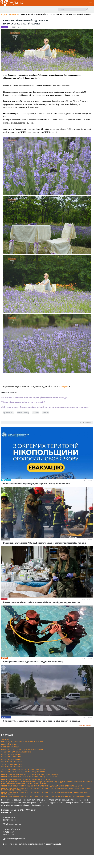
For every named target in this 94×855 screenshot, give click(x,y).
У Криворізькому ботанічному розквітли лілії (23, 402)
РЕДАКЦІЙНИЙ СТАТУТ (10, 744)
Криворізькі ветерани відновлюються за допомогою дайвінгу (33, 661)
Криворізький (8, 413)
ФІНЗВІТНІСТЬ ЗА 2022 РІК (11, 757)
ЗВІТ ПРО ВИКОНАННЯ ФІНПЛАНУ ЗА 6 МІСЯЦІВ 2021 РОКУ (23, 772)
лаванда (45, 413)
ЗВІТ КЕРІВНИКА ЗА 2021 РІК (12, 762)
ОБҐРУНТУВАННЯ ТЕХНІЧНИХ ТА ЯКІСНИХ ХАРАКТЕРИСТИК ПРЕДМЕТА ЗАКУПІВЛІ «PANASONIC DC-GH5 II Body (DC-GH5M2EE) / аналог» (44, 793)
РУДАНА (16, 3)
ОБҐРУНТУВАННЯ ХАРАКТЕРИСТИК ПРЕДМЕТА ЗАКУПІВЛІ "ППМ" (25, 779)
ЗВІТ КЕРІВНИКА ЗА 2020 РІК (12, 764)
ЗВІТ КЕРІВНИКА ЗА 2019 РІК (12, 767)
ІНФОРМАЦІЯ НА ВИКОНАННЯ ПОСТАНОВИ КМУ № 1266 (22, 742)
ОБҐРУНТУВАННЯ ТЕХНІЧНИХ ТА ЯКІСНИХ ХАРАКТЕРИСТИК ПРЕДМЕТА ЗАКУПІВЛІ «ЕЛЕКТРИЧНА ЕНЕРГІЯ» (42, 786)
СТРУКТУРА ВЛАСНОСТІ (10, 747)
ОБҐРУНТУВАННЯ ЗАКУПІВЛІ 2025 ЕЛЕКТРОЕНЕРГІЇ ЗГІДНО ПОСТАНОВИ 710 (30, 774)
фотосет (35, 413)
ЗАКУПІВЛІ (5, 739)
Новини (14, 15)
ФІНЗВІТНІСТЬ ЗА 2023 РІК (11, 754)
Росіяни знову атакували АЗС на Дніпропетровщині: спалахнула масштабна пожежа (44, 543)
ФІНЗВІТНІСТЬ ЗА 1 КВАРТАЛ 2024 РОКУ (16, 752)
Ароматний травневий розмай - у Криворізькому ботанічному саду (34, 397)
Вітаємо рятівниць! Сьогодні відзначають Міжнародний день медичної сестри (41, 602)
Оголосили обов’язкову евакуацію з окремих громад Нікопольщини (36, 483)
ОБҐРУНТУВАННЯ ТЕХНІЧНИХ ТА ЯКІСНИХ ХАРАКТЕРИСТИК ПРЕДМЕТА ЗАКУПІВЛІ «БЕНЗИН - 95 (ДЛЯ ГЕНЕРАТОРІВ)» (45, 796)
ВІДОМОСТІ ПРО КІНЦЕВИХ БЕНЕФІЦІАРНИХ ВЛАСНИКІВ (22, 749)
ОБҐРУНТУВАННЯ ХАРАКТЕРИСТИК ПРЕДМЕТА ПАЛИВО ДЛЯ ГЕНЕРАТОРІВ (29, 777)
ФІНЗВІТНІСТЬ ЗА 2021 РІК (11, 759)
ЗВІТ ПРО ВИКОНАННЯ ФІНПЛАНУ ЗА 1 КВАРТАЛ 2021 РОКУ (23, 769)
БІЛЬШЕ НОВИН (85, 726)
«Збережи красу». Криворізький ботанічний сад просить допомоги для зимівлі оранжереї (45, 407)
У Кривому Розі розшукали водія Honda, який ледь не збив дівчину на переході (41, 721)
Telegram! (65, 386)
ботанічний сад (23, 413)
